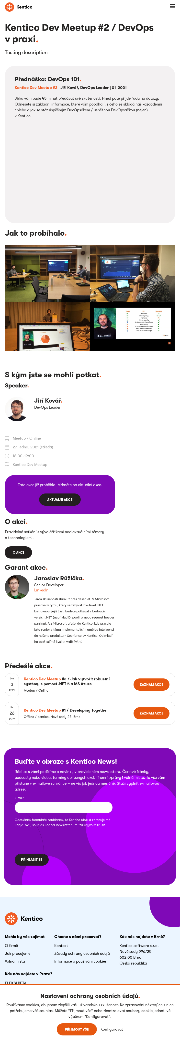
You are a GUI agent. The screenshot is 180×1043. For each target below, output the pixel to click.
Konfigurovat (112, 1029)
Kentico (74, 820)
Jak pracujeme (17, 953)
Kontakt (61, 946)
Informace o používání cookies (80, 961)
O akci (18, 552)
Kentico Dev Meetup (30, 465)
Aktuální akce (60, 500)
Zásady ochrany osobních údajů (82, 953)
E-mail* (19, 798)
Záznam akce (151, 684)
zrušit (101, 825)
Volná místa (15, 961)
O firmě (11, 946)
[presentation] (46, 840)
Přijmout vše (77, 1029)
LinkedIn (41, 590)
